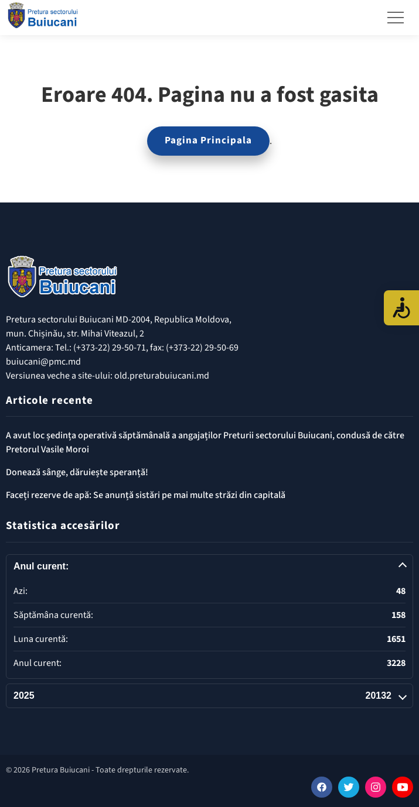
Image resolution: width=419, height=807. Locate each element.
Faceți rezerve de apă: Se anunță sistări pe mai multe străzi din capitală (145, 495)
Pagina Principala (208, 140)
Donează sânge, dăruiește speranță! (77, 472)
